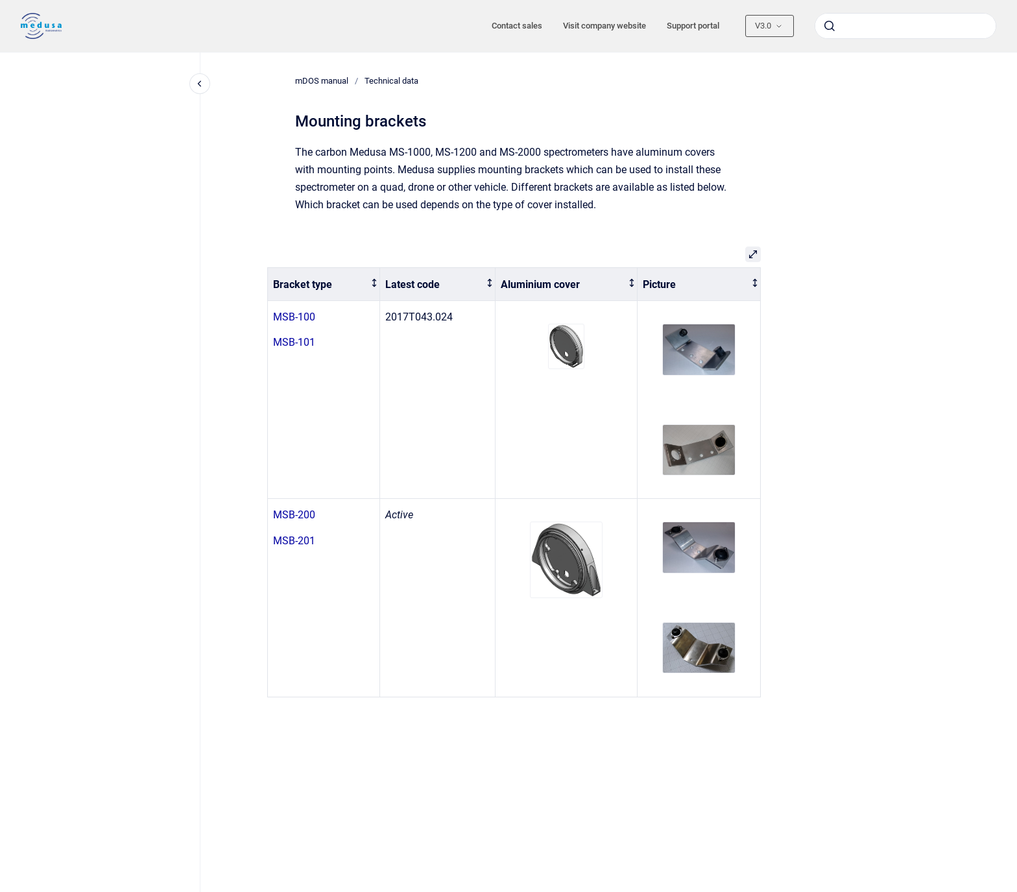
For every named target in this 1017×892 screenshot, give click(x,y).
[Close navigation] (199, 83)
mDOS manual (321, 81)
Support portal (693, 25)
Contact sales (517, 25)
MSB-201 (294, 541)
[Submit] (829, 26)
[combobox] (905, 26)
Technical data (391, 81)
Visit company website (604, 25)
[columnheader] (324, 284)
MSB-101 (294, 342)
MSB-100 (294, 317)
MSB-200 (294, 515)
